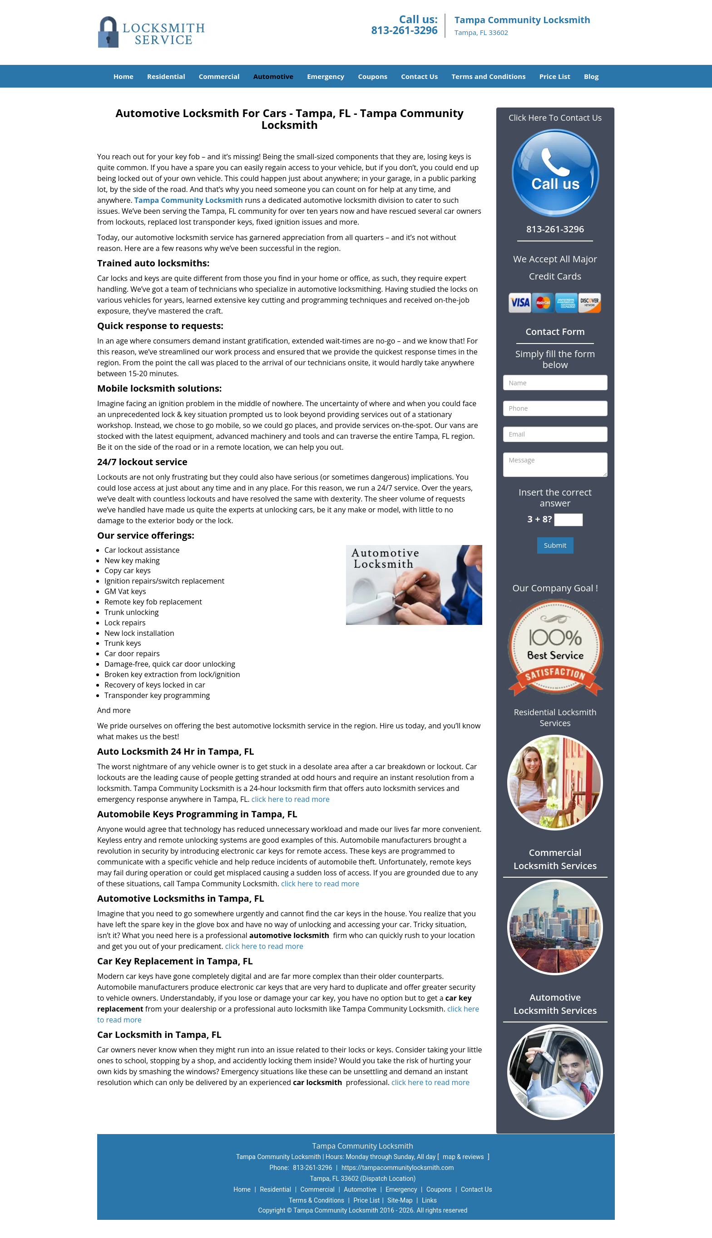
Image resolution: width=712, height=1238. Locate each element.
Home (124, 76)
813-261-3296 (404, 30)
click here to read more (291, 799)
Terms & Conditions (316, 1200)
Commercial (219, 76)
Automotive (273, 76)
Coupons (372, 76)
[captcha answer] (568, 519)
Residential (166, 76)
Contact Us (419, 76)
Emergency (325, 76)
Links (429, 1200)
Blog (591, 76)
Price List (554, 76)
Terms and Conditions (488, 76)
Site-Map (399, 1200)
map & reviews (464, 1156)
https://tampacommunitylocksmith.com (397, 1167)
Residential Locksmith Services (555, 717)
